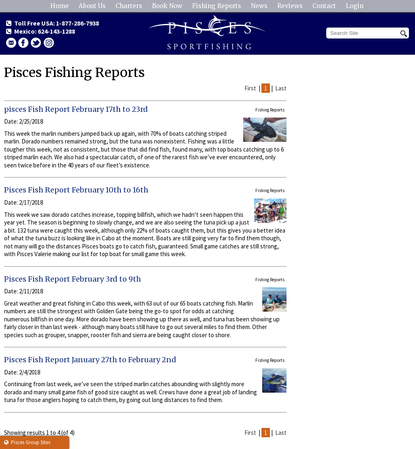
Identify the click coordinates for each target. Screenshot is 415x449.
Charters (129, 6)
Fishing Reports (216, 6)
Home (59, 6)
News (259, 6)
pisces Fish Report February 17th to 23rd (76, 109)
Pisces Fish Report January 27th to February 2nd (90, 359)
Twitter (36, 43)
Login (355, 6)
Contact (324, 6)
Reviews (290, 6)
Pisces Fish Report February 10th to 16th (76, 190)
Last (281, 88)
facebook (23, 43)
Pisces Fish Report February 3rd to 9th (72, 279)
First (250, 88)
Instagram (48, 43)
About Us (92, 6)
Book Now (167, 6)
